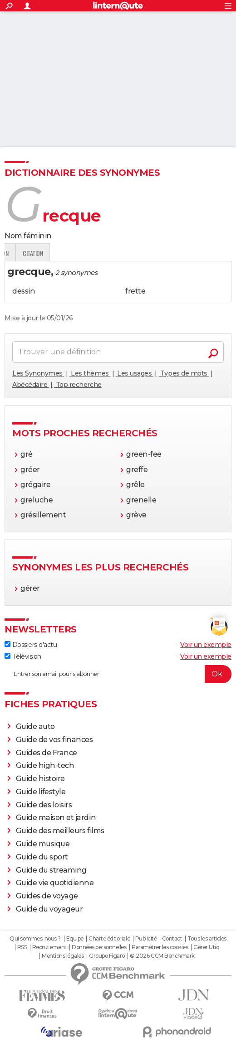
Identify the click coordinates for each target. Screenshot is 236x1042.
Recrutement (49, 947)
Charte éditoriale (109, 939)
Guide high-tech (45, 765)
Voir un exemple (205, 645)
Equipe (75, 939)
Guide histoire (40, 778)
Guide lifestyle (41, 791)
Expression (98, 253)
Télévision (23, 656)
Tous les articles (206, 939)
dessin (23, 291)
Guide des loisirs (44, 805)
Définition (24, 253)
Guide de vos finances (54, 739)
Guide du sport (42, 857)
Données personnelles (99, 947)
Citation (137, 253)
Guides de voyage (47, 896)
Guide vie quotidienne (55, 882)
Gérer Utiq (206, 947)
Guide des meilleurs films (60, 830)
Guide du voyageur (49, 909)
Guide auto (35, 726)
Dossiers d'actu (31, 645)
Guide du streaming (51, 870)
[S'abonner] (118, 674)
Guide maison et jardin (56, 817)
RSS (22, 947)
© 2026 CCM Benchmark (162, 956)
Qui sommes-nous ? (35, 939)
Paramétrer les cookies (160, 947)
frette (135, 291)
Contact (172, 939)
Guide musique (43, 843)
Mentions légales (63, 956)
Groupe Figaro (107, 956)
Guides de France (46, 752)
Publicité (146, 939)
